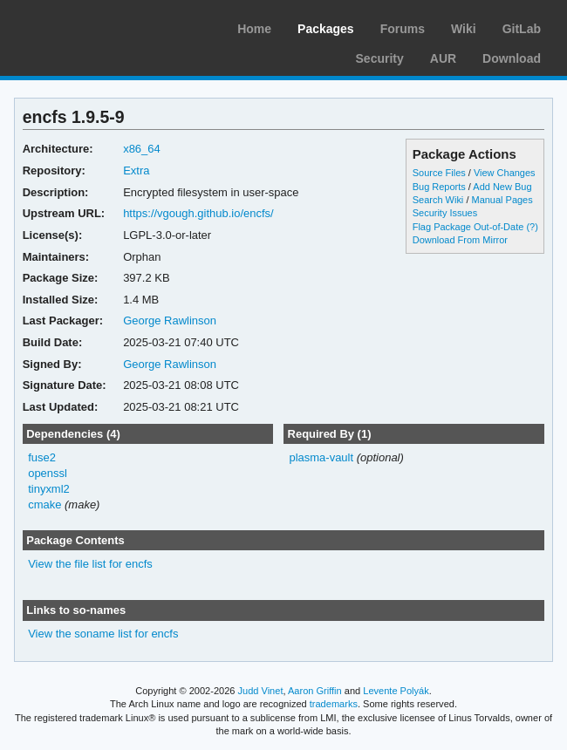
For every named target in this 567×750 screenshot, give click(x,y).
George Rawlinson (169, 320)
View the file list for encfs (90, 563)
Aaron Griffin (315, 690)
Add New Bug (502, 186)
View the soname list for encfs (103, 633)
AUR (443, 58)
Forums (402, 29)
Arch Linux (96, 26)
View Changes (505, 172)
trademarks (334, 704)
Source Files (439, 172)
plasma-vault (321, 457)
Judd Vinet (261, 690)
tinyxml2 (49, 488)
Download (511, 58)
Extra (136, 170)
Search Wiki (438, 199)
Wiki (463, 29)
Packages (325, 29)
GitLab (521, 29)
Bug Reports (439, 186)
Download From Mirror (460, 240)
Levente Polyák (395, 690)
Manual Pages (501, 199)
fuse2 (42, 457)
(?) (531, 227)
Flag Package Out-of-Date (468, 227)
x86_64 (142, 148)
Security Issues (445, 213)
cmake (44, 504)
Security (380, 58)
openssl (47, 473)
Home (254, 29)
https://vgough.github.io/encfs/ (198, 213)
